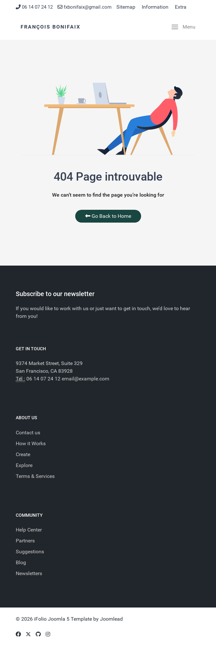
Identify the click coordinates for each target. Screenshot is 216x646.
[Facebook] (18, 634)
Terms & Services (35, 476)
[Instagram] (48, 634)
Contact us (28, 432)
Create (23, 454)
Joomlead (111, 619)
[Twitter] (28, 634)
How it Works (31, 443)
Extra (180, 7)
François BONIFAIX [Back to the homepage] (50, 27)
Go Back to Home (108, 216)
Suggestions (30, 551)
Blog (21, 562)
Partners (25, 541)
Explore (24, 465)
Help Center (29, 530)
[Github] (38, 634)
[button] (183, 27)
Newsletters (29, 573)
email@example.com (85, 379)
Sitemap (125, 7)
